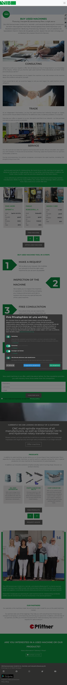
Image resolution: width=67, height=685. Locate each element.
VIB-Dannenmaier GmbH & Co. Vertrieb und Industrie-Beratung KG (43, 368)
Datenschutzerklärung (27, 332)
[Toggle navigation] (64, 3)
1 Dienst (14, 348)
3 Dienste (14, 343)
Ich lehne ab (10, 365)
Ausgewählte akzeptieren (32, 365)
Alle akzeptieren (55, 365)
